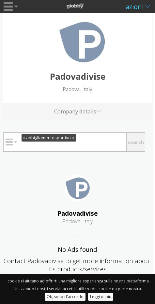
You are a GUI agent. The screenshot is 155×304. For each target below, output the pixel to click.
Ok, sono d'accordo (65, 296)
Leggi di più (100, 296)
